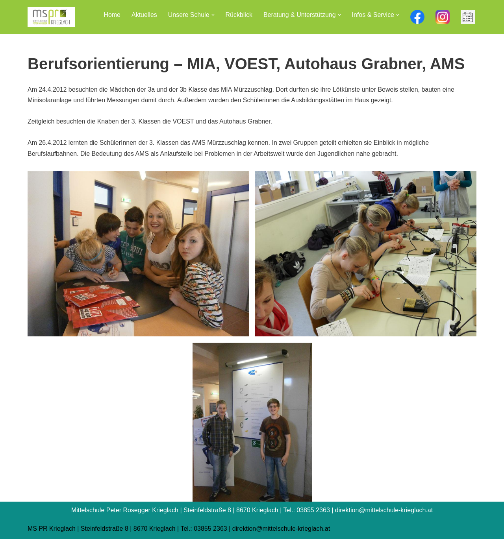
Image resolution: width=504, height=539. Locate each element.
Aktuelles (144, 14)
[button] (212, 15)
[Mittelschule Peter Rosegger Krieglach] (51, 17)
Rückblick (238, 14)
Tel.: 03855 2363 (203, 529)
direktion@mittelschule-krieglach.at (281, 529)
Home (111, 14)
